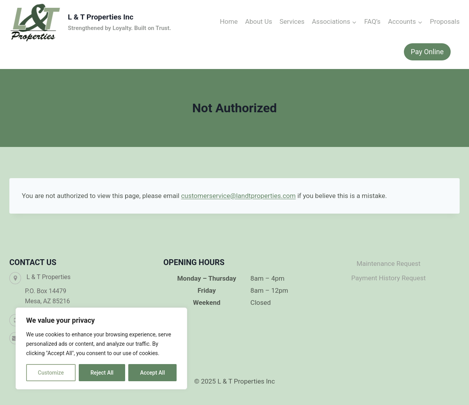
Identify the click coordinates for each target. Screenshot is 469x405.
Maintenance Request (388, 263)
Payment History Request (388, 278)
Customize (51, 373)
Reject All (101, 373)
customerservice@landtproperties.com (238, 196)
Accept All (152, 373)
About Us (258, 21)
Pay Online (427, 52)
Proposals (445, 21)
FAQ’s (372, 21)
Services (292, 21)
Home (229, 21)
